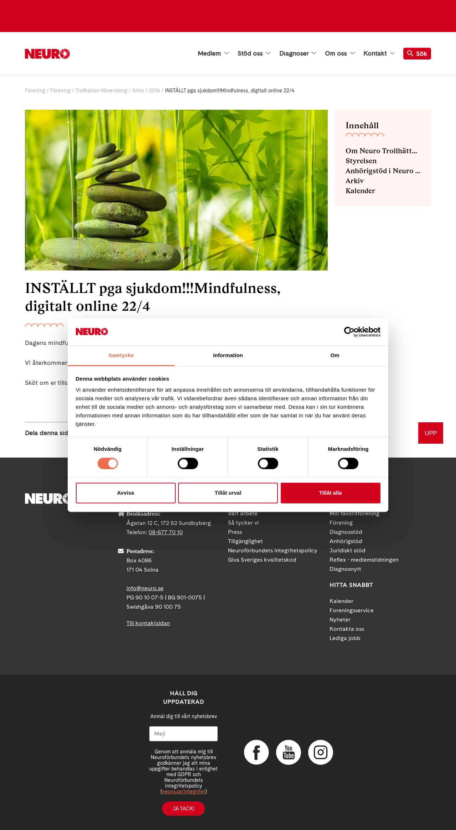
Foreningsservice (352, 610)
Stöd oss (254, 53)
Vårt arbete (243, 513)
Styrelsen (361, 160)
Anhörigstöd (346, 541)
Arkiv (138, 90)
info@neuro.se (145, 588)
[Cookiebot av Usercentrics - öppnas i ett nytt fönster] (349, 331)
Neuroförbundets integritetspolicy (272, 550)
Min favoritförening (354, 513)
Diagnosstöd (346, 532)
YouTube (288, 752)
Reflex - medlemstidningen (364, 559)
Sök (417, 53)
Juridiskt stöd (348, 550)
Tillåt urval (228, 493)
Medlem (213, 53)
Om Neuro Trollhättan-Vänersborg (383, 150)
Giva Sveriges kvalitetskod (262, 559)
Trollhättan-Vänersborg (101, 90)
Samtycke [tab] (121, 355)
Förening (35, 90)
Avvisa (125, 493)
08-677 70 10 (166, 532)
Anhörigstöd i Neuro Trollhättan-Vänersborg (383, 170)
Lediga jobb (345, 638)
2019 (154, 90)
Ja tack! (183, 808)
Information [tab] (228, 355)
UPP (431, 433)
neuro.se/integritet (183, 791)
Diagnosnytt (345, 569)
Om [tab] (334, 355)
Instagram (320, 752)
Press (235, 532)
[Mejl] (183, 733)
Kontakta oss (347, 628)
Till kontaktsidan (148, 623)
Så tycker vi (243, 522)
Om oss (340, 53)
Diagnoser (297, 53)
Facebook (256, 752)
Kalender (360, 190)
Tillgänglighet (245, 541)
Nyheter (340, 619)
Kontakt (379, 53)
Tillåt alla (330, 493)
